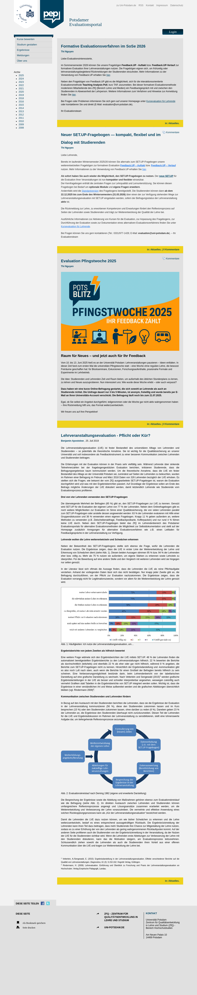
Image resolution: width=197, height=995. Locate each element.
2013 (21, 111)
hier (108, 75)
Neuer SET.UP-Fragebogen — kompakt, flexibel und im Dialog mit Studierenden (111, 139)
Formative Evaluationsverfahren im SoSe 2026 (103, 46)
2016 (21, 101)
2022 (21, 85)
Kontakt (150, 5)
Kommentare (170, 132)
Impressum (162, 5)
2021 (21, 88)
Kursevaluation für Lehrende (160, 101)
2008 (21, 127)
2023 (21, 82)
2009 (21, 124)
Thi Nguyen (67, 51)
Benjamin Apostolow (72, 440)
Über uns (22, 60)
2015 (21, 105)
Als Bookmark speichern (30, 923)
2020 (21, 91)
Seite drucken (25, 927)
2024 (21, 78)
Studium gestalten (27, 44)
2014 (21, 108)
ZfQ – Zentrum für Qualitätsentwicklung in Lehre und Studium (121, 917)
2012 (21, 114)
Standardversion (90, 191)
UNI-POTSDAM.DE (114, 927)
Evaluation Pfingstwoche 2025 (88, 261)
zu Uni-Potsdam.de (126, 5)
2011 (21, 118)
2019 (21, 95)
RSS (141, 5)
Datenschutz (176, 5)
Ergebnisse (23, 49)
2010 (21, 121)
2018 (21, 98)
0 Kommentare (171, 249)
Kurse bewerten (25, 39)
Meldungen (23, 55)
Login (173, 32)
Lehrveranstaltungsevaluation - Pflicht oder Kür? (105, 435)
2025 (21, 75)
